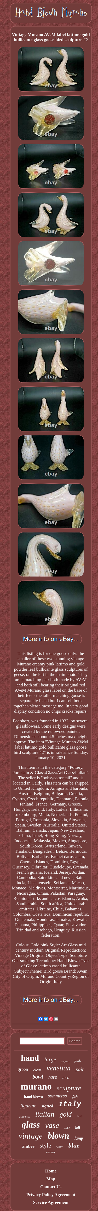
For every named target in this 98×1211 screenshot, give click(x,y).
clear (37, 1070)
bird (79, 1116)
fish (75, 1096)
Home (50, 1171)
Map (50, 1178)
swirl (67, 1128)
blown (58, 1135)
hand (30, 1058)
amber (28, 1146)
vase (52, 1125)
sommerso (57, 1095)
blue (74, 1145)
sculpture (69, 1088)
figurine (28, 1105)
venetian (58, 1068)
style (45, 1145)
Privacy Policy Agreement (51, 1194)
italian (44, 1114)
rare (52, 1077)
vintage (30, 1135)
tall (77, 1127)
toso (65, 1077)
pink (77, 1061)
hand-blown (33, 1096)
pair (80, 1069)
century (51, 1152)
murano (36, 1086)
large (50, 1059)
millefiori (24, 1116)
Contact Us (50, 1186)
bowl (37, 1077)
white (59, 1147)
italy (70, 1104)
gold (66, 1114)
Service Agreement (50, 1202)
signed (47, 1105)
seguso (65, 1061)
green (23, 1069)
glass (31, 1124)
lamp (78, 1138)
